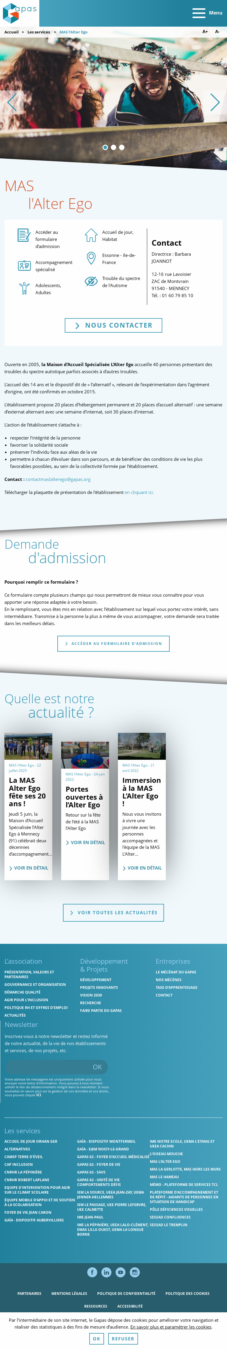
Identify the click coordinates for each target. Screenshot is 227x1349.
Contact (164, 995)
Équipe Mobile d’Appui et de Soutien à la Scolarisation (39, 1202)
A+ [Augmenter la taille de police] (205, 31)
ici (38, 1094)
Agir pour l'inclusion (26, 999)
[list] (113, 102)
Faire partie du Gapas (101, 1010)
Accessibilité (130, 1306)
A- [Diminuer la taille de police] (217, 31)
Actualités (15, 1015)
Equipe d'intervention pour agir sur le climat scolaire (37, 1190)
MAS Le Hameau (164, 1176)
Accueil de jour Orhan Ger (30, 1141)
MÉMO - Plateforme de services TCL (184, 1184)
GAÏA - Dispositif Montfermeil (106, 1141)
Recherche (90, 1002)
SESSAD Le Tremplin (168, 1224)
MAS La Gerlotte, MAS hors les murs (185, 1169)
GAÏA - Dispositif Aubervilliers (34, 1220)
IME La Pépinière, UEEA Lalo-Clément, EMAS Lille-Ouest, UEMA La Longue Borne (112, 1229)
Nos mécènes (168, 979)
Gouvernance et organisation (35, 984)
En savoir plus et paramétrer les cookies (170, 1341)
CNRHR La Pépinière (23, 1172)
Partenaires (29, 1293)
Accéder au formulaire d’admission (47, 239)
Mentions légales (69, 1293)
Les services (38, 32)
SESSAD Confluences (170, 1217)
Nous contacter (118, 325)
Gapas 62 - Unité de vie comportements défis (99, 1182)
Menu (207, 13)
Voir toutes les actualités (113, 912)
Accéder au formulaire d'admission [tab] (114, 643)
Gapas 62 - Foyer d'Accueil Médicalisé (113, 1156)
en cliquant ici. (140, 492)
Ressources (95, 1306)
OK (97, 1066)
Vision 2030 (91, 995)
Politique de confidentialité (126, 1293)
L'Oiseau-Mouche (166, 1153)
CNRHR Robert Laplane (26, 1179)
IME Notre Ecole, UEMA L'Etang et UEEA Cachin (182, 1144)
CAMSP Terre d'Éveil (23, 1156)
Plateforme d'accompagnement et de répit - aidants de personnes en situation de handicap (184, 1197)
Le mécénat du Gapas (176, 972)
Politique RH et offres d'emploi (36, 1007)
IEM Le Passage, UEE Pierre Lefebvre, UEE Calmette (111, 1207)
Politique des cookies (188, 1293)
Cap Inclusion (18, 1164)
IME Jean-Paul (90, 1217)
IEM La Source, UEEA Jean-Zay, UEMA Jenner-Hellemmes (110, 1195)
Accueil (11, 32)
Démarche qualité (22, 992)
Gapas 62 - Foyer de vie (98, 1164)
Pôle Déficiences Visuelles (176, 1209)
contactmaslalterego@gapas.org (58, 479)
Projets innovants (99, 987)
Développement (95, 979)
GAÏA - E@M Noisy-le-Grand (103, 1149)
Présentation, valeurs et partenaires (29, 974)
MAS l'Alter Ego (165, 1161)
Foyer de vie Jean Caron (27, 1212)
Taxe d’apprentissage (176, 987)
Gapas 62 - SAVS (91, 1172)
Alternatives (17, 1149)
